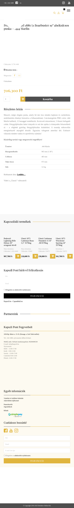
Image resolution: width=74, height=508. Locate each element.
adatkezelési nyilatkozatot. (22, 290)
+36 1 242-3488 (9, 3)
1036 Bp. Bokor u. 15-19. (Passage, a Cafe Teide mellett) (21, 334)
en (20, 3)
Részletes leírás (11, 70)
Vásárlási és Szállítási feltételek (13, 398)
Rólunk (6, 410)
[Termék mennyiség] (7, 99)
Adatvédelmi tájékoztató (11, 400)
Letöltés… (21, 174)
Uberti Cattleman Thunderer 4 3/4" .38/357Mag (45, 240)
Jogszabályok (8, 407)
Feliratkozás (37, 296)
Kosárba (36, 99)
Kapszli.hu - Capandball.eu (13, 301)
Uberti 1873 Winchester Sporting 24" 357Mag (61, 241)
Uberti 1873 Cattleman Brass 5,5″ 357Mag (27, 240)
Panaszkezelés (8, 404)
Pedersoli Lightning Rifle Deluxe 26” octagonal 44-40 (10, 241)
